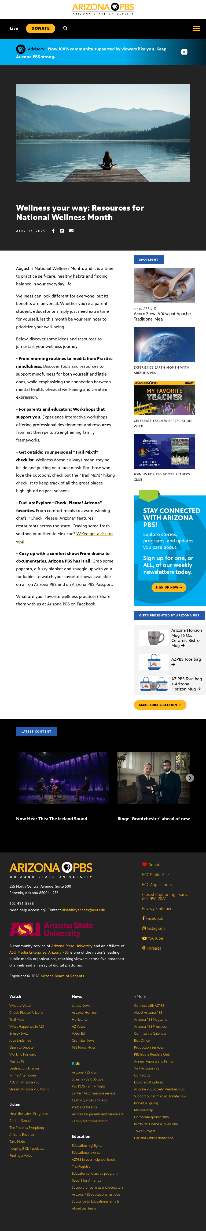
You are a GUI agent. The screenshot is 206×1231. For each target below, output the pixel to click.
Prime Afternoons (22, 1075)
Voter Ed (78, 1033)
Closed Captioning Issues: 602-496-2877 (165, 896)
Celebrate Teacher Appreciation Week (163, 423)
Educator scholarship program (95, 1173)
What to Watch (20, 1006)
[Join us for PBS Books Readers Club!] (164, 436)
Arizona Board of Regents (62, 976)
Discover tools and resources (70, 366)
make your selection (160, 705)
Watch (15, 996)
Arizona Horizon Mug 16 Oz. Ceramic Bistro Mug (186, 638)
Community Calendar (150, 1033)
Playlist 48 (16, 1061)
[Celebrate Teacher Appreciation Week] (164, 383)
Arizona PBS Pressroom (152, 1026)
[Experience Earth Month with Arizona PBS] (164, 330)
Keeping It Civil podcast (26, 1149)
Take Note (17, 1142)
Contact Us (142, 1075)
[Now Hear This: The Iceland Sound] (62, 754)
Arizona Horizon (84, 1012)
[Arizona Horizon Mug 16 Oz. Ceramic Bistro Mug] (154, 629)
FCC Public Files (156, 874)
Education (81, 1136)
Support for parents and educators (97, 1187)
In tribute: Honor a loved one (156, 1124)
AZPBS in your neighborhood (93, 1159)
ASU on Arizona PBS (24, 1082)
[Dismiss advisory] (184, 52)
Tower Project (144, 1131)
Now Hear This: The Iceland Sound (51, 818)
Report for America (86, 1180)
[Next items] (190, 778)
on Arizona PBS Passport (89, 584)
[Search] (65, 28)
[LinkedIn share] (64, 230)
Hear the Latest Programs (28, 1114)
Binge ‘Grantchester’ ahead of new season (161, 818)
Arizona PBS (58, 604)
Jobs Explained (20, 1040)
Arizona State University (72, 946)
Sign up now (169, 587)
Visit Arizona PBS (146, 1068)
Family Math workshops (90, 1121)
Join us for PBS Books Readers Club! (162, 477)
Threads (151, 948)
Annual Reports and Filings (154, 1061)
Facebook (152, 918)
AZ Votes (78, 1026)
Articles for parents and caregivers (97, 1114)
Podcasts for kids (84, 1107)
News (77, 996)
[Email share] (74, 230)
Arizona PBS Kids (84, 1072)
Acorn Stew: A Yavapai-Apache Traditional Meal (162, 316)
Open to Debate (21, 1047)
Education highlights (87, 1146)
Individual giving (146, 1103)
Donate (151, 864)
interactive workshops (86, 417)
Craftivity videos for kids (90, 1100)
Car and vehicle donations (153, 1138)
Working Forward (22, 1054)
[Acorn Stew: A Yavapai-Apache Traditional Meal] (164, 270)
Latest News (81, 1006)
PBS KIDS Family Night (88, 1086)
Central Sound (20, 1121)
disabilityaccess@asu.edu (83, 910)
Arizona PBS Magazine (150, 1019)
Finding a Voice (20, 1155)
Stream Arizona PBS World (29, 1089)
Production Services (149, 1047)
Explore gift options (148, 1082)
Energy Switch (19, 1033)
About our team (84, 1208)
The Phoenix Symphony (27, 1128)
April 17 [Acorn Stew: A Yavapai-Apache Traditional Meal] (145, 308)
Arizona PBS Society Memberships (159, 1089)
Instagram (153, 928)
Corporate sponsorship (151, 1117)
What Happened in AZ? (26, 1026)
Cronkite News (83, 1040)
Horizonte (79, 1019)
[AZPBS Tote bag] (154, 653)
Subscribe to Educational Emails (95, 1201)
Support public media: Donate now (160, 1096)
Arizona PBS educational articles (96, 1194)
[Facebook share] (56, 230)
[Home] (103, 9)
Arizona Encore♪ (22, 1135)
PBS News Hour (83, 1047)
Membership (143, 1110)
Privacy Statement (158, 908)
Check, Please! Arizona (52, 518)
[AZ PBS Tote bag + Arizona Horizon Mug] (154, 675)
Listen (14, 1104)
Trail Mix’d (16, 1019)
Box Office (142, 1040)
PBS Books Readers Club (152, 1054)
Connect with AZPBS (149, 1006)
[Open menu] (196, 28)
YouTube (152, 938)
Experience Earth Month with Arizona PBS (161, 370)
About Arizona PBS (148, 1012)
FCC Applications (157, 884)
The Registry (81, 1166)
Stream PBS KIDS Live (87, 1079)
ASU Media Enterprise (27, 952)
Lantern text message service (93, 1093)
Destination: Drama (24, 1068)
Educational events (86, 1153)
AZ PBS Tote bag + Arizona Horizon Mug (186, 684)
